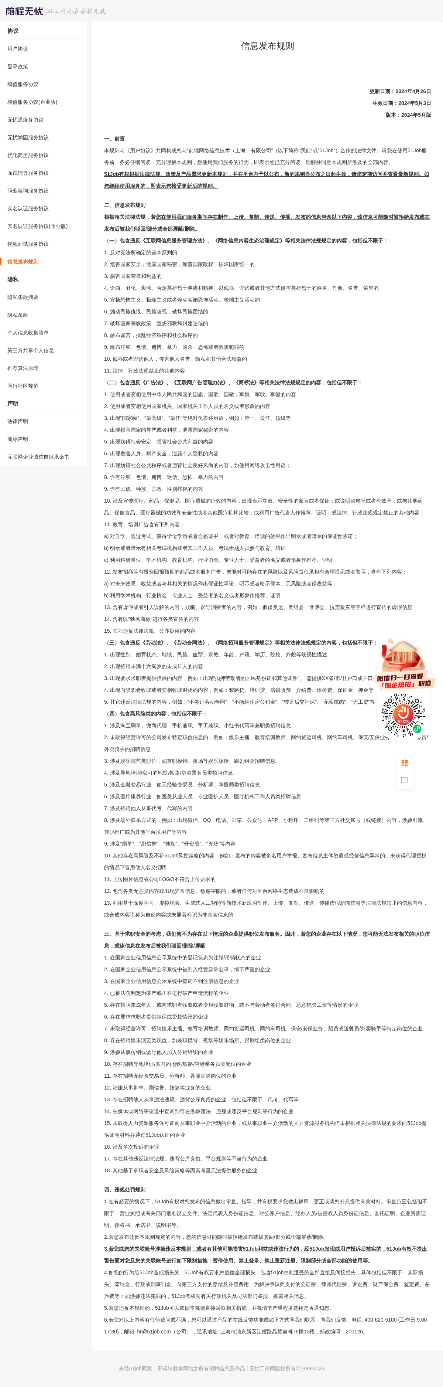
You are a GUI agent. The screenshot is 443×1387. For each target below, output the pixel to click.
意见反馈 (404, 780)
